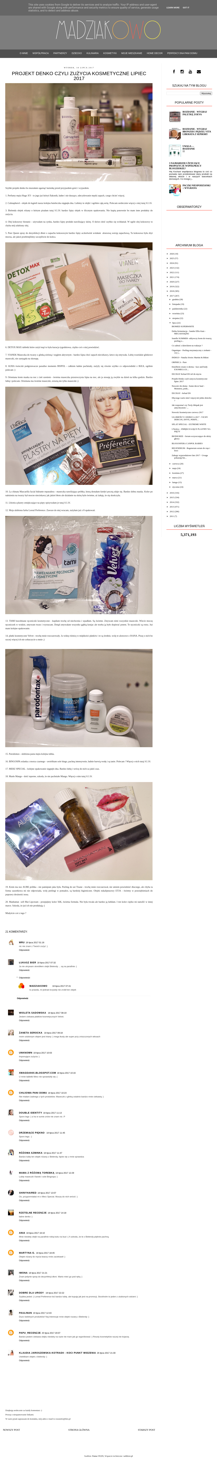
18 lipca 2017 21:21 (38, 1273)
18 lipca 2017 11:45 (55, 1133)
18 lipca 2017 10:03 (42, 1053)
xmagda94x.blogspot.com (37, 1073)
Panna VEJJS (97, 1456)
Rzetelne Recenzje (33, 1212)
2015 (172, 497)
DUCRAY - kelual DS (181, 393)
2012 (172, 511)
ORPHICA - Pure (179, 362)
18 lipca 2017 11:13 (52, 1113)
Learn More (173, 7)
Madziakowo (38, 986)
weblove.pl (128, 1456)
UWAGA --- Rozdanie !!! (188, 149)
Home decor (155, 53)
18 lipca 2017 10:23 (57, 1093)
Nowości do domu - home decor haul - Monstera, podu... (188, 387)
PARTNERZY (60, 53)
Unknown (25, 1052)
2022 (172, 272)
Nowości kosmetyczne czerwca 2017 (187, 412)
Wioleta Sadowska (33, 1012)
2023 (172, 268)
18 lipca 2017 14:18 (57, 1213)
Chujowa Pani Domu (33, 1092)
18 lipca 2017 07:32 (46, 962)
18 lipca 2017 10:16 (66, 1073)
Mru (22, 942)
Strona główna (79, 1430)
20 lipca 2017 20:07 (51, 1333)
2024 (172, 263)
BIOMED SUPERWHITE (183, 326)
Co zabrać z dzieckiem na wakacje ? (187, 345)
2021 (172, 277)
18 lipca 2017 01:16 (35, 942)
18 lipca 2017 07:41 (61, 986)
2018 (172, 291)
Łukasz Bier (27, 962)
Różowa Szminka (31, 1153)
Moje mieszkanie (131, 53)
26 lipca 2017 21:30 (106, 1353)
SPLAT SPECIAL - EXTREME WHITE (189, 424)
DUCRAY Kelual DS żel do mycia (186, 374)
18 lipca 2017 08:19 (57, 1013)
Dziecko (77, 53)
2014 (172, 502)
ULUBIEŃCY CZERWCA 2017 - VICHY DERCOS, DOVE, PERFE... (190, 418)
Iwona (23, 1272)
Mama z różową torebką (36, 1173)
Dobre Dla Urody (32, 1292)
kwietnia (176, 473)
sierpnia (175, 318)
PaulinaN (25, 1313)
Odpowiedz (24, 950)
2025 (172, 258)
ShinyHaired (27, 1192)
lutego (175, 482)
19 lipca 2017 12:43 (42, 1313)
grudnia (175, 299)
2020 (172, 281)
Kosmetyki (110, 53)
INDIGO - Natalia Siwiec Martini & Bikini (190, 357)
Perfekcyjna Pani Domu (182, 53)
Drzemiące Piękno (32, 1132)
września (176, 313)
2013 (172, 506)
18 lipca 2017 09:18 (53, 1033)
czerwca (175, 463)
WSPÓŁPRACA (41, 53)
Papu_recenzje (30, 1333)
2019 (172, 286)
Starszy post (146, 1430)
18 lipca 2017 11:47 (53, 1153)
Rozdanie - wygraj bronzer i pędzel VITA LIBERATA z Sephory (196, 131)
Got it (186, 7)
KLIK (57, 210)
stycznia (175, 487)
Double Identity (30, 1112)
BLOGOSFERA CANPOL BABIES (187, 443)
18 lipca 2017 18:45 (45, 1253)
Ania (22, 1233)
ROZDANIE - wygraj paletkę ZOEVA (194, 113)
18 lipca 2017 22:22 (55, 1293)
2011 (172, 516)
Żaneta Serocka (31, 1032)
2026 (172, 253)
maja (174, 468)
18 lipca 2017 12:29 (64, 1173)
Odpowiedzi (24, 977)
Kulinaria (93, 53)
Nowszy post (11, 1430)
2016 (172, 493)
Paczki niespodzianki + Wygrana (196, 186)
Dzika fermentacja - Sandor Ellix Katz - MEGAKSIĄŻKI (189, 332)
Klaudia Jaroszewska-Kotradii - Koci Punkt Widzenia (57, 1353)
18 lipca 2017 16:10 (35, 1233)
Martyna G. (27, 1253)
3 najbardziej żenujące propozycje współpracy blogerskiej (185, 166)
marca (175, 477)
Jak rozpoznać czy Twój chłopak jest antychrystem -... (187, 406)
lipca (174, 323)
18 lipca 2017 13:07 (46, 1193)
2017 (172, 296)
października (177, 308)
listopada (176, 304)
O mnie (24, 53)
